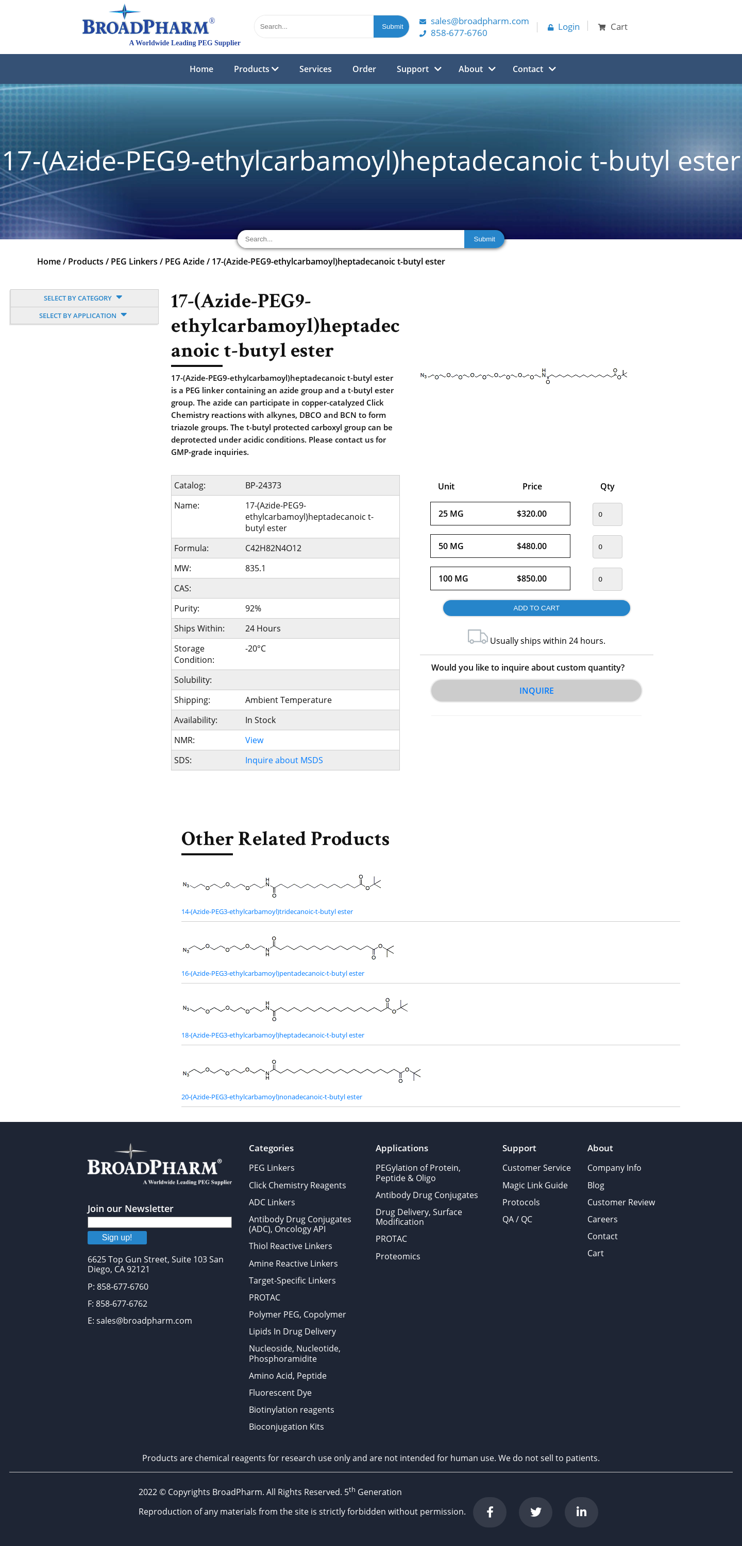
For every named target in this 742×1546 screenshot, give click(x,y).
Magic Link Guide (535, 1185)
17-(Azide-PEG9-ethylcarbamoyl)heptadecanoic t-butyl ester (328, 261)
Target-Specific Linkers (292, 1280)
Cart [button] (613, 26)
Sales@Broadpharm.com (474, 21)
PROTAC (264, 1297)
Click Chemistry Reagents (297, 1185)
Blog (595, 1185)
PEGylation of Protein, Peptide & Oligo (418, 1172)
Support (413, 69)
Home (201, 69)
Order (364, 69)
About (471, 69)
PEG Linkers (134, 261)
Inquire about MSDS (284, 760)
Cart (595, 1253)
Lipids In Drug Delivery (292, 1331)
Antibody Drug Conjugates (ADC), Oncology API (300, 1224)
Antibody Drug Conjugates (427, 1195)
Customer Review (621, 1202)
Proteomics (398, 1256)
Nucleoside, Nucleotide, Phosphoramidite (295, 1353)
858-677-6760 (453, 33)
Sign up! (117, 1237)
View (254, 740)
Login (564, 26)
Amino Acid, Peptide (288, 1375)
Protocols (521, 1202)
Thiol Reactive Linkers (290, 1246)
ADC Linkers (272, 1202)
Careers (602, 1219)
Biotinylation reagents (291, 1409)
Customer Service (536, 1167)
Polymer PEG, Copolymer (297, 1314)
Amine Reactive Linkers (293, 1263)
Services (315, 69)
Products (256, 69)
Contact (528, 69)
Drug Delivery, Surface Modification (419, 1216)
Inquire (536, 690)
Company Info (614, 1167)
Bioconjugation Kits (286, 1426)
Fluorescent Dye (280, 1392)
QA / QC (517, 1219)
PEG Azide (185, 261)
